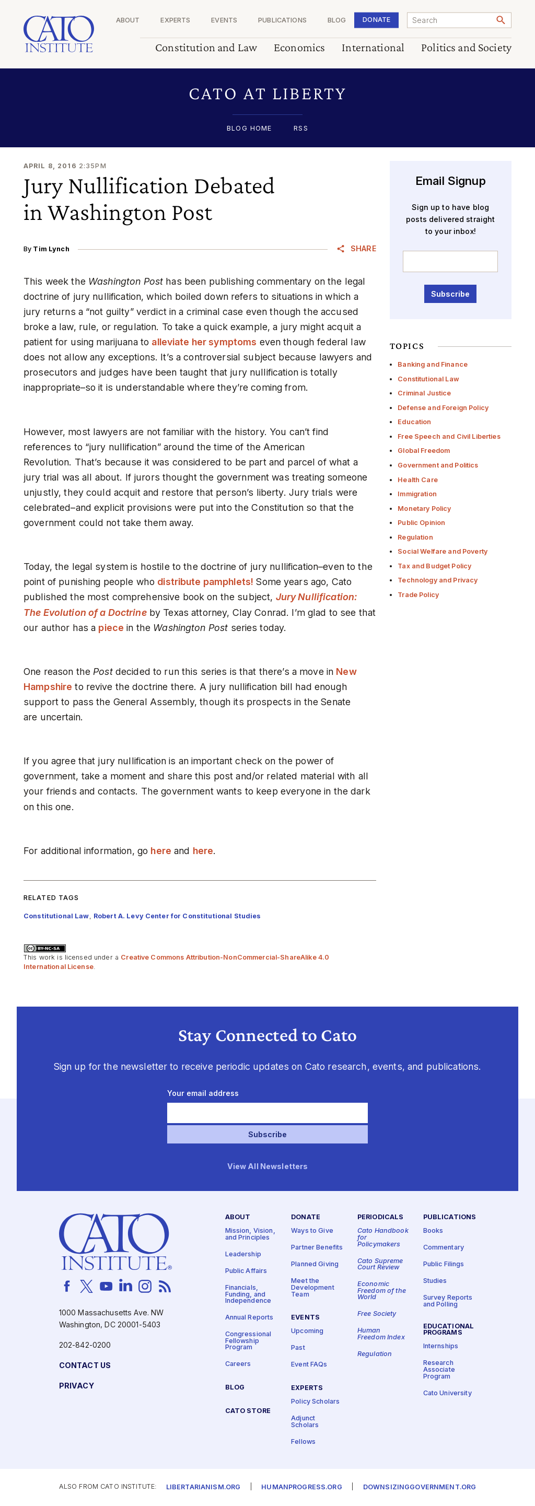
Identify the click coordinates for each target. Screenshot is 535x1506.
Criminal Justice (424, 393)
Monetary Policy (424, 508)
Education (414, 422)
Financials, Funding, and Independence (248, 1294)
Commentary (443, 1248)
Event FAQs (309, 1365)
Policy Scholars (315, 1401)
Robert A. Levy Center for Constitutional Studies (177, 916)
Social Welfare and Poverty (442, 551)
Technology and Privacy (438, 580)
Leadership (243, 1254)
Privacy (76, 1386)
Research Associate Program (439, 1370)
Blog (337, 20)
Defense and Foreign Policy (443, 408)
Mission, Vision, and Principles (250, 1235)
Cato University (447, 1393)
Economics (299, 48)
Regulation (415, 537)
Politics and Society (466, 48)
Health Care (418, 480)
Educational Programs (448, 1330)
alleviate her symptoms (204, 341)
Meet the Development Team (312, 1288)
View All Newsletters (267, 1167)
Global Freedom (424, 450)
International (373, 48)
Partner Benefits (317, 1248)
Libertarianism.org (203, 1488)
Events (224, 20)
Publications (282, 20)
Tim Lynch (51, 249)
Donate (376, 20)
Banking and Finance (433, 364)
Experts (175, 20)
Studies (435, 1281)
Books (433, 1231)
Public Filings (443, 1265)
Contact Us (85, 1366)
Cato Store (248, 1411)
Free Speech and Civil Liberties (449, 436)
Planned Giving (315, 1265)
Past (298, 1348)
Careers (238, 1364)
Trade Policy (418, 595)
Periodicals (380, 1218)
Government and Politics (438, 465)
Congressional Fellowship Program (248, 1341)
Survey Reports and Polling (448, 1302)
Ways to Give (312, 1231)
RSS (301, 128)
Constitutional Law (428, 379)
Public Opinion (421, 523)
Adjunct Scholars (305, 1422)
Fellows (303, 1442)
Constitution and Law (206, 48)
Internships (441, 1347)
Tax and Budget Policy (434, 566)
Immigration (417, 494)
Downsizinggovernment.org (419, 1488)
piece (111, 627)
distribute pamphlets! (205, 581)
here (160, 850)
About (128, 20)
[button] (267, 93)
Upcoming (307, 1331)
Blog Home (249, 128)
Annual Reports (249, 1318)
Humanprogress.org (301, 1488)
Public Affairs (246, 1271)
